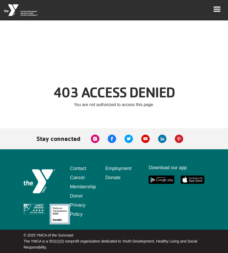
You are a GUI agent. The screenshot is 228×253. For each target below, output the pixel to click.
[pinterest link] (179, 139)
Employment (118, 168)
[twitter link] (128, 139)
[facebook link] (112, 139)
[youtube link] (145, 139)
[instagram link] (95, 139)
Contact (78, 168)
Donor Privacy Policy (77, 205)
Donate (113, 177)
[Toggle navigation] (217, 9)
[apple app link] (192, 179)
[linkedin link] (162, 139)
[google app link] (161, 179)
